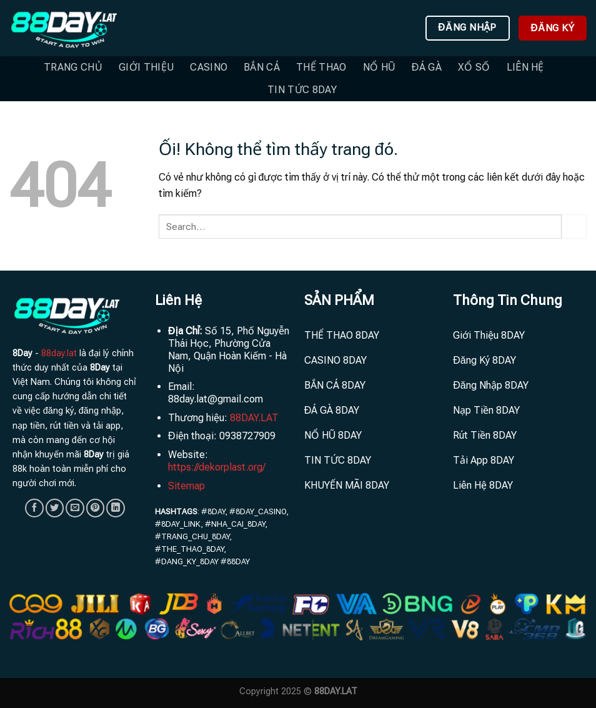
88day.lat (59, 353)
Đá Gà (427, 67)
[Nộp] (574, 226)
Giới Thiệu (146, 67)
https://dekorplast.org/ (217, 467)
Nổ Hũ (379, 67)
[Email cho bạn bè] (75, 508)
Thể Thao (321, 67)
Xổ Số (474, 67)
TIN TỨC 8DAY (302, 90)
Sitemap (186, 486)
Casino (208, 67)
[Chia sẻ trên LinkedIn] (115, 508)
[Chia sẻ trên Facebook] (34, 508)
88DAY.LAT (254, 418)
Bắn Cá (262, 67)
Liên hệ (525, 67)
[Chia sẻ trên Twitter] (55, 508)
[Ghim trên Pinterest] (95, 508)
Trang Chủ (73, 67)
